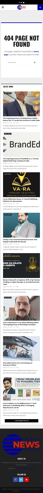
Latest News (8, 86)
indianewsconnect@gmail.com (25, 468)
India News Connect (25, 491)
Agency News (8, 93)
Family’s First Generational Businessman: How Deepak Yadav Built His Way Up (20, 240)
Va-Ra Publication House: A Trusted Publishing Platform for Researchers (20, 200)
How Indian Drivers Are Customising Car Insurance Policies (17, 364)
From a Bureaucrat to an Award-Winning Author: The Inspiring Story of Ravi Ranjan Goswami (21, 323)
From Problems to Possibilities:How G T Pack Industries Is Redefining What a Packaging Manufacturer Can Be (19, 405)
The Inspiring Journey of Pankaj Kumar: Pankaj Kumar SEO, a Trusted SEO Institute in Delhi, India (21, 119)
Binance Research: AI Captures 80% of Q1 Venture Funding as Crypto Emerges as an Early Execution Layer (21, 282)
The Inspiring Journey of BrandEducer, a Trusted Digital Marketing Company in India (20, 159)
